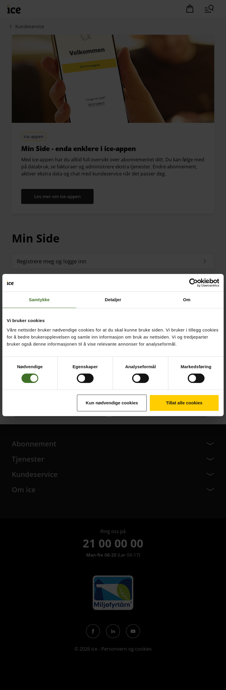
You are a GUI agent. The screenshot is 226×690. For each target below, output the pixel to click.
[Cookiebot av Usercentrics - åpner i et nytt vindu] (193, 282)
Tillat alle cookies (184, 402)
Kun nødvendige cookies (112, 402)
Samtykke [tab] (39, 299)
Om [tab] (186, 299)
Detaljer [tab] (113, 299)
